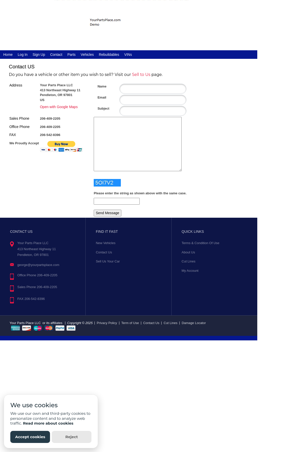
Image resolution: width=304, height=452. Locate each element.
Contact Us (104, 252)
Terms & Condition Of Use (200, 243)
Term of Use (130, 323)
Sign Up (39, 55)
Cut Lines (188, 261)
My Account (190, 271)
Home (8, 55)
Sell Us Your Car (108, 261)
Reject (71, 436)
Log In (23, 55)
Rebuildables (109, 55)
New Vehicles (105, 243)
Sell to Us (141, 74)
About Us (188, 252)
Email (99, 97)
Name (99, 86)
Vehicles (87, 55)
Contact (56, 55)
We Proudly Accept (24, 143)
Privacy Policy (107, 323)
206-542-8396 (50, 135)
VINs (128, 55)
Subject (99, 108)
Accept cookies (30, 436)
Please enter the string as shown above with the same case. (140, 193)
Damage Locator (194, 323)
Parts (71, 55)
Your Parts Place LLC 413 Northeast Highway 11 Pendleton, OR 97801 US (60, 92)
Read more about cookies (48, 423)
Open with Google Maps (59, 107)
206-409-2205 (50, 118)
